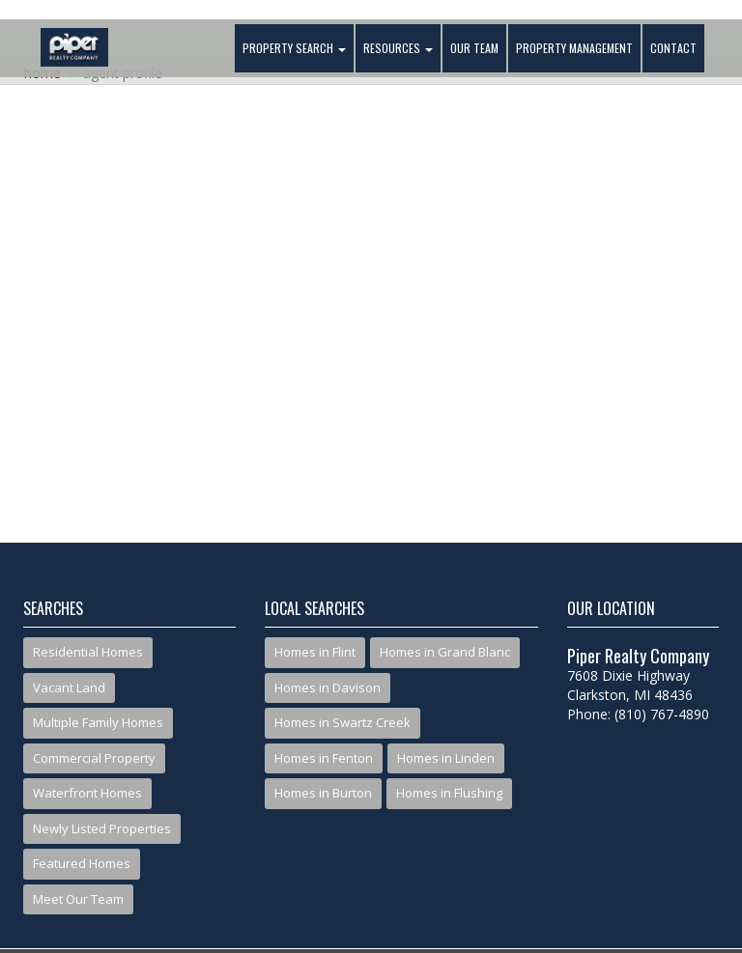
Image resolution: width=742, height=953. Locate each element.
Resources (398, 48)
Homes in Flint (315, 651)
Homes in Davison (327, 687)
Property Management (574, 48)
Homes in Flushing (449, 792)
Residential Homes (88, 651)
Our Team (474, 48)
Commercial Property (94, 758)
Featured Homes (81, 863)
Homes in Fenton (323, 758)
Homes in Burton (323, 792)
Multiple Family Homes (98, 722)
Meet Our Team (78, 899)
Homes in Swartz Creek (342, 722)
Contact (673, 48)
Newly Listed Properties (102, 828)
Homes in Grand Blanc (445, 651)
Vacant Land (69, 687)
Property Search (294, 48)
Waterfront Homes (87, 792)
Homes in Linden (446, 758)
